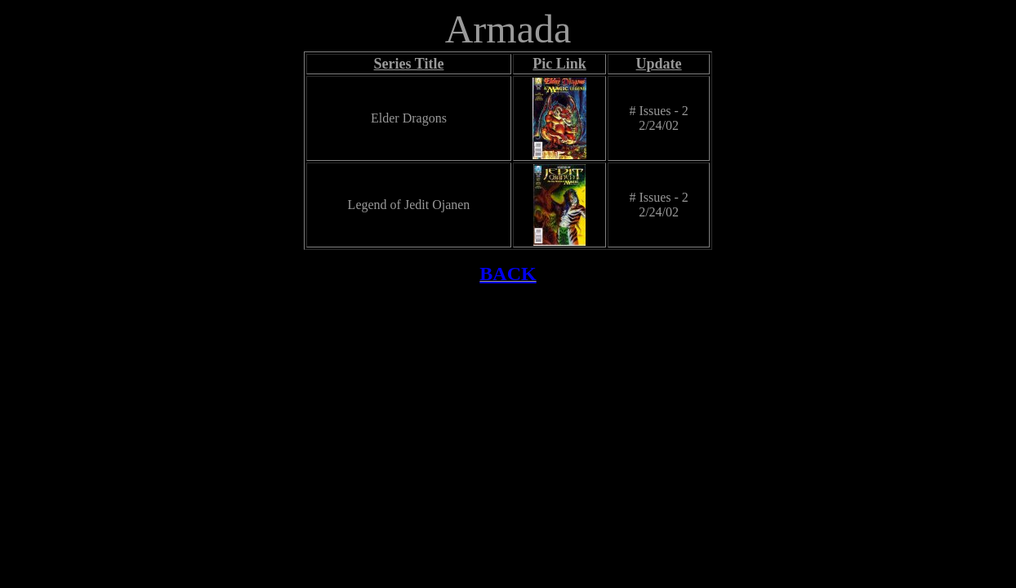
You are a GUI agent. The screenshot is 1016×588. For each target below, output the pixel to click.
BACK (507, 273)
